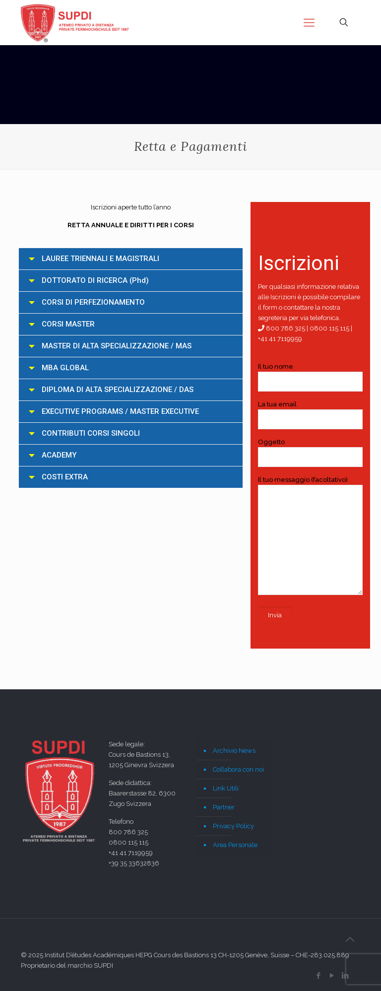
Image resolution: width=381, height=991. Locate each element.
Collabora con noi (238, 769)
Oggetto (310, 452)
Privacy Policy (233, 826)
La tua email (310, 414)
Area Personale (235, 845)
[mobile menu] (309, 22)
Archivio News (234, 750)
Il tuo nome (310, 377)
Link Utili (226, 788)
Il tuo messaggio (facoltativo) (310, 535)
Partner (224, 807)
